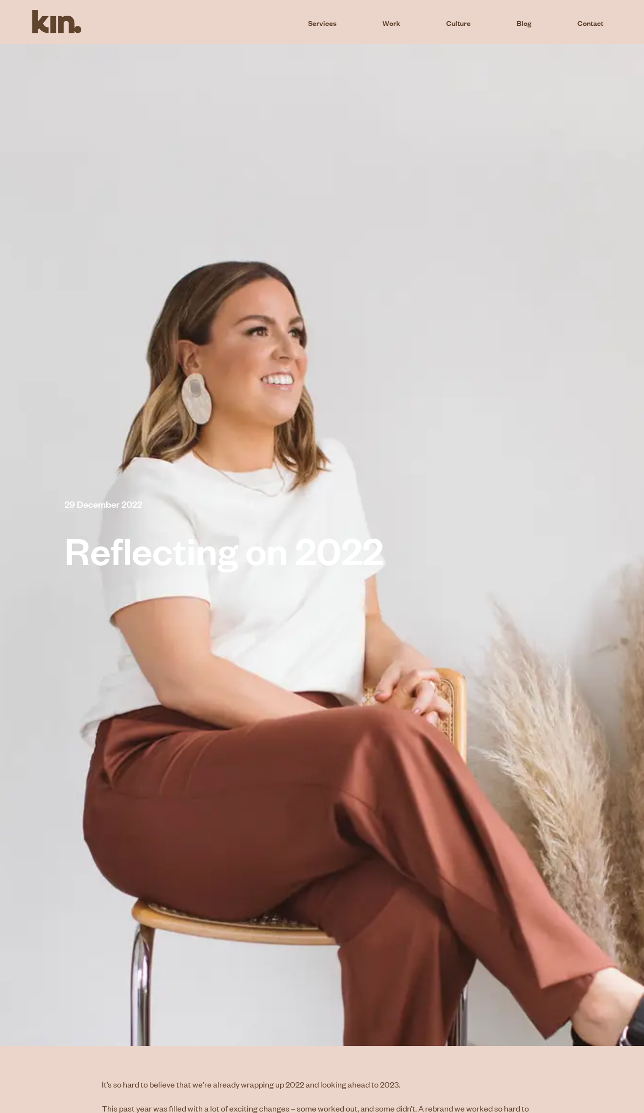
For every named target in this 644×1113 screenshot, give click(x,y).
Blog (524, 22)
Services (322, 22)
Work (391, 22)
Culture (458, 22)
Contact (590, 22)
